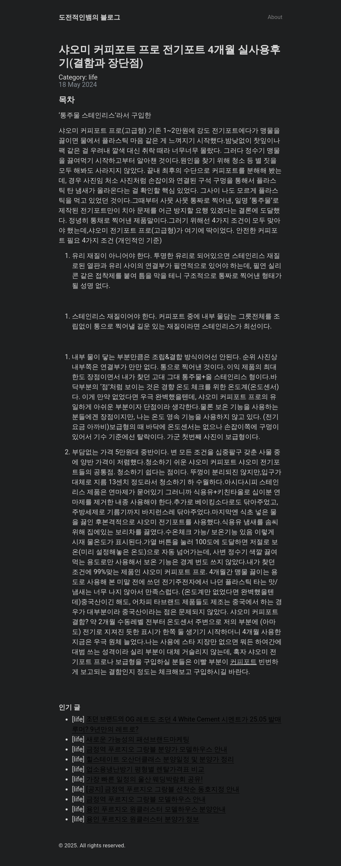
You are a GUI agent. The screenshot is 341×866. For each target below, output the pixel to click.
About (275, 17)
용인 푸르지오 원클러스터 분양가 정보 (142, 819)
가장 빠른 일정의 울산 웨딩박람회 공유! (144, 779)
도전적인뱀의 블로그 (89, 17)
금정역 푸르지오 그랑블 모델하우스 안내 (146, 799)
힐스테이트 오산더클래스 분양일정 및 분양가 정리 (160, 759)
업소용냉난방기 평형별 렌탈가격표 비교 (145, 769)
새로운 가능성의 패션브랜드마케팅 (137, 739)
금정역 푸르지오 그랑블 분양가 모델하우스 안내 (157, 749)
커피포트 (243, 662)
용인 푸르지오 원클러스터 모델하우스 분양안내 (156, 809)
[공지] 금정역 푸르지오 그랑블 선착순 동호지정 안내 (162, 789)
